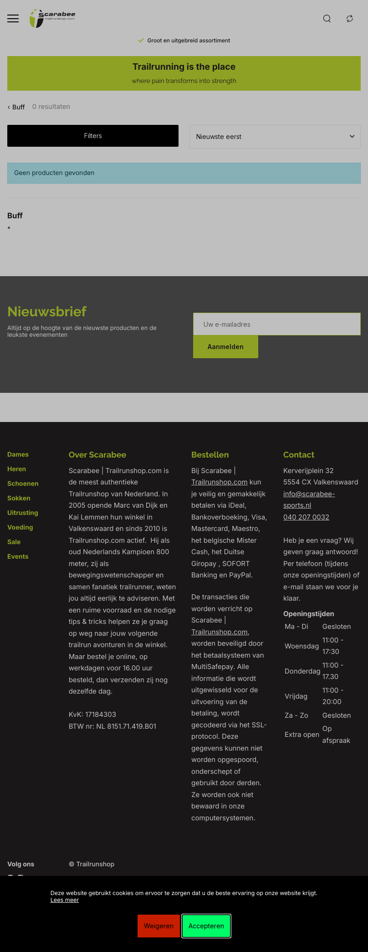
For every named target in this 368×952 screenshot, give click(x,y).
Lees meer (65, 900)
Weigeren (159, 926)
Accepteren (206, 926)
